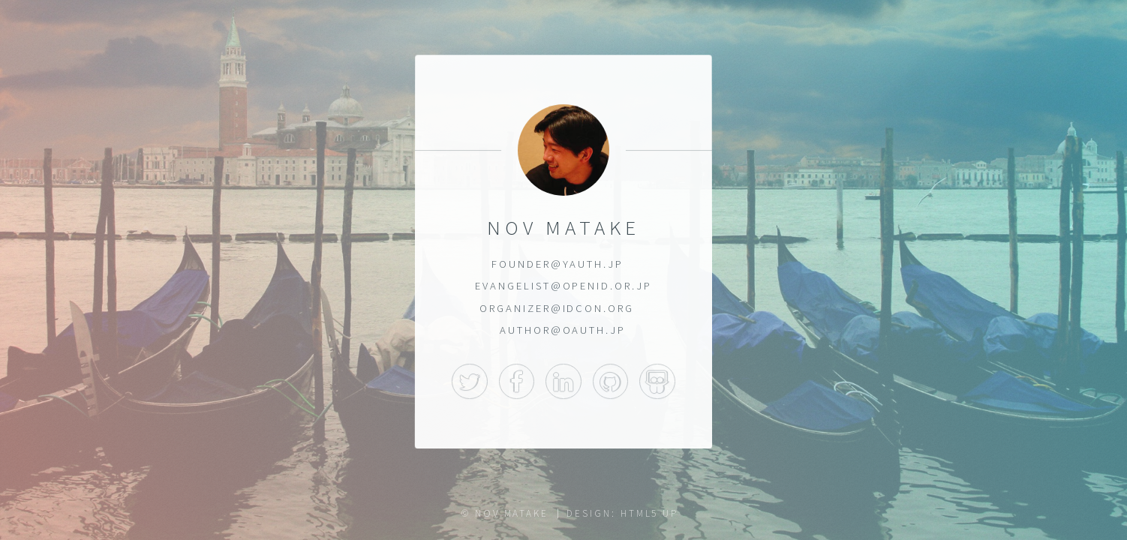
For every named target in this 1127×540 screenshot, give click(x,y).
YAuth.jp (593, 264)
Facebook (517, 382)
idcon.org (598, 308)
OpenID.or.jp (607, 285)
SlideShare (657, 382)
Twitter (470, 382)
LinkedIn (563, 382)
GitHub (611, 382)
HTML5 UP (649, 513)
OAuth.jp (595, 330)
